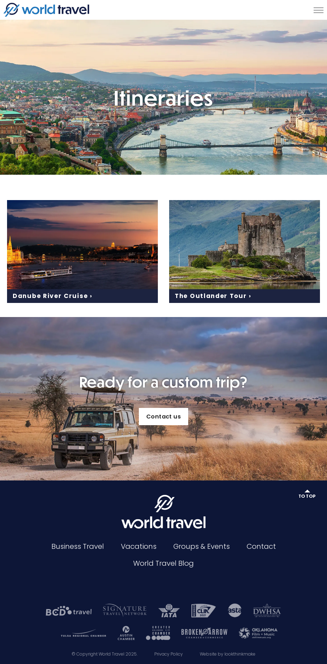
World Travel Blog (163, 563)
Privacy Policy (168, 654)
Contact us (163, 416)
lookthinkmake (239, 654)
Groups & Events (201, 546)
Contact (261, 546)
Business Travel (77, 546)
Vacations (138, 546)
